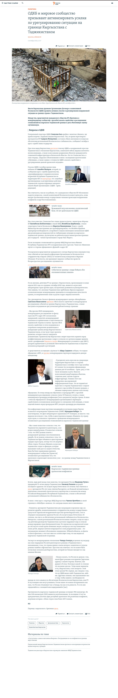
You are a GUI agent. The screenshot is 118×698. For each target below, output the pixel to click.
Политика (32, 9)
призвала (50, 302)
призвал (47, 353)
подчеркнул (46, 179)
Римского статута (50, 341)
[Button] (60, 46)
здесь (56, 609)
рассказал (54, 148)
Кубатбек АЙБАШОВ (34, 37)
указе (30, 489)
